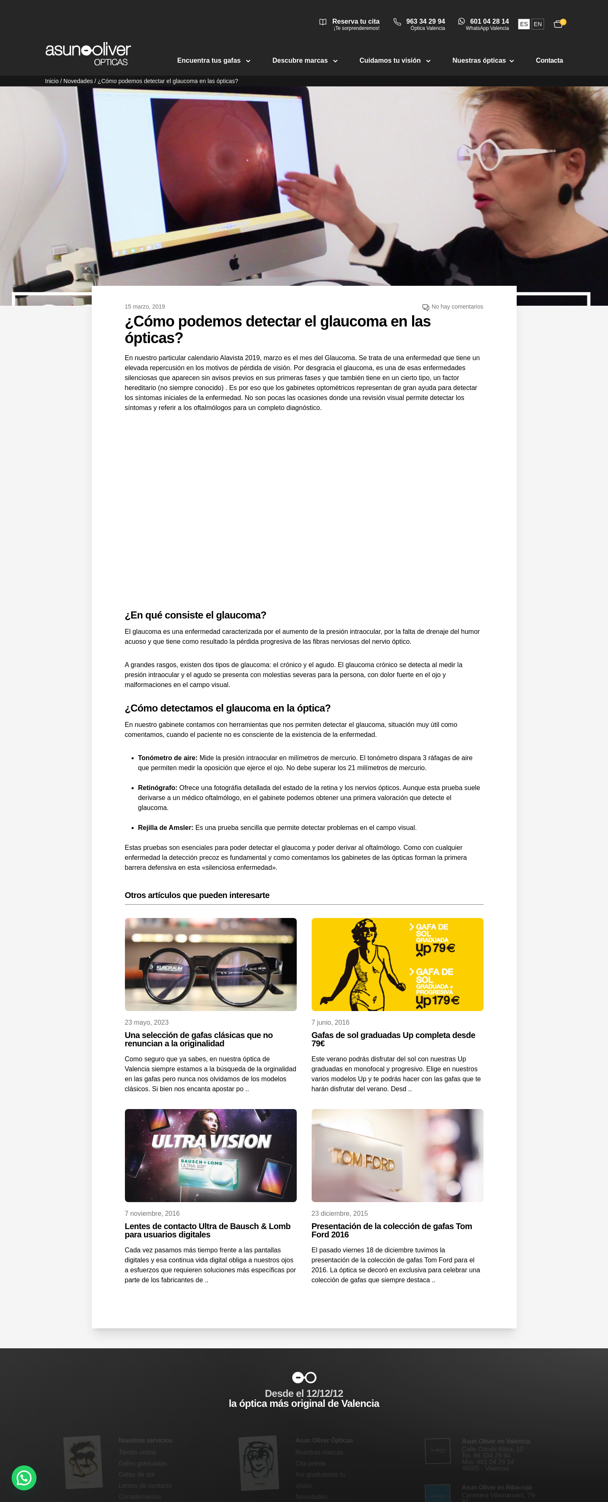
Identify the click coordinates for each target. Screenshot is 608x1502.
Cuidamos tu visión (395, 60)
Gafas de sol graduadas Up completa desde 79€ (394, 1039)
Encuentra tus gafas (214, 60)
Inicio (52, 81)
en (538, 24)
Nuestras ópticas (484, 60)
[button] (24, 1477)
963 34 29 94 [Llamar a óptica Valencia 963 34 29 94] (425, 21)
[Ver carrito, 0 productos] (558, 23)
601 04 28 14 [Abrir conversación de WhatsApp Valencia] (489, 21)
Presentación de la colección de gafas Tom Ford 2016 (392, 1230)
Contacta (549, 60)
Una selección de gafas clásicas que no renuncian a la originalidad (199, 1039)
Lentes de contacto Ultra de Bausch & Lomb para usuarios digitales (208, 1230)
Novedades (78, 81)
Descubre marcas (305, 60)
